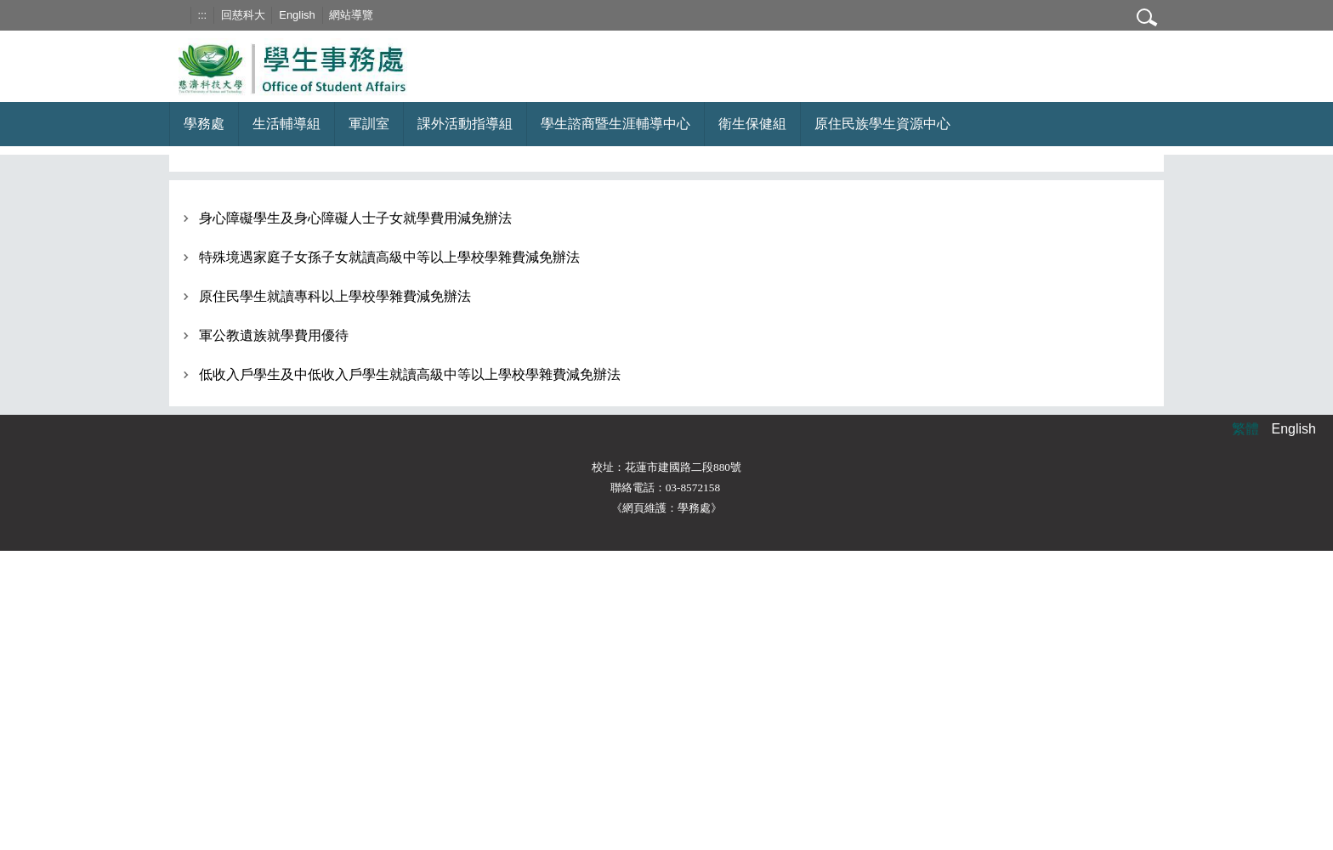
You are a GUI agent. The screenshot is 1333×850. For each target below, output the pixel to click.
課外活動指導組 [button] (465, 123)
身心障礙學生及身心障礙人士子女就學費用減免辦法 (355, 218)
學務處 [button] (204, 123)
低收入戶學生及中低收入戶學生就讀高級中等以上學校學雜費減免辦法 (410, 374)
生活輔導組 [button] (286, 123)
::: (202, 14)
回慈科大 (243, 14)
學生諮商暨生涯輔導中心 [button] (615, 123)
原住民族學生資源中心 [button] (882, 123)
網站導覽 (351, 14)
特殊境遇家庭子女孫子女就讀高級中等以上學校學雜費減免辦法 (389, 257)
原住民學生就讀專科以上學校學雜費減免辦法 (335, 296)
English (297, 14)
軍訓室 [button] (369, 123)
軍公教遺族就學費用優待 (274, 335)
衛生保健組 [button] (752, 123)
